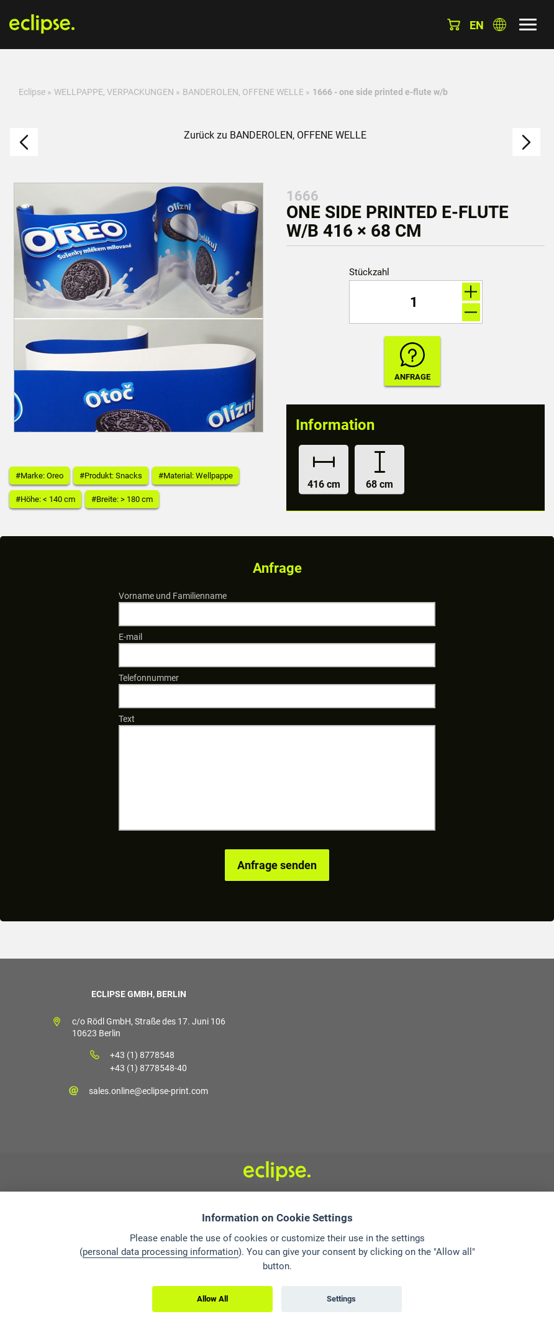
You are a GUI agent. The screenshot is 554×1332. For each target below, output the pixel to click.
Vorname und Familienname (173, 595)
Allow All (212, 1298)
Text (127, 718)
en (477, 25)
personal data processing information (160, 1251)
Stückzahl (369, 272)
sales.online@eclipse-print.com (148, 1091)
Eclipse (32, 92)
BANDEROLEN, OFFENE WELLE (243, 92)
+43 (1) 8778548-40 (148, 1068)
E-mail (130, 636)
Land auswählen (499, 24)
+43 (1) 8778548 (142, 1055)
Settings (341, 1298)
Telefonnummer (149, 677)
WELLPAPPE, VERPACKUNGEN (114, 92)
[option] (138, 307)
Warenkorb (453, 24)
